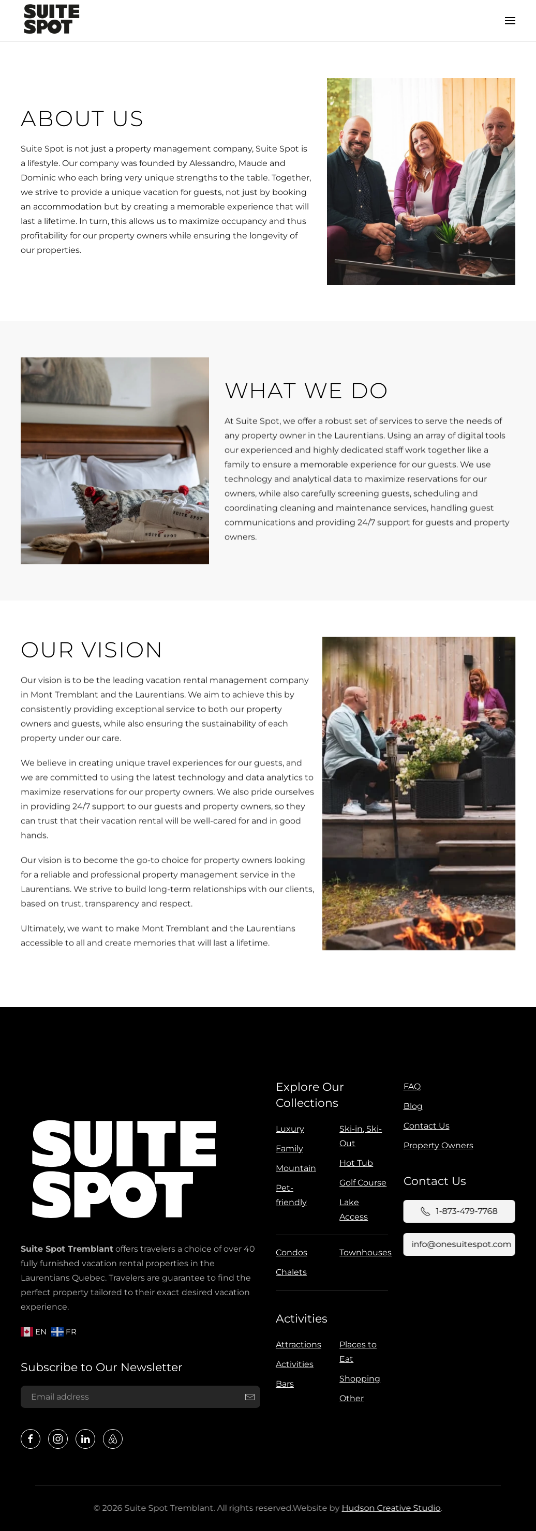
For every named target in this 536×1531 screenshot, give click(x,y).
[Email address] (138, 1397)
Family (287, 1148)
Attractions (295, 1344)
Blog (409, 1106)
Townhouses (363, 1252)
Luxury (288, 1129)
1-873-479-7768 (455, 1211)
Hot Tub (354, 1163)
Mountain (294, 1168)
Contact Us (423, 1126)
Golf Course (360, 1183)
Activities (299, 1319)
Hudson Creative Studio (387, 1508)
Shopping (356, 1379)
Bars (281, 1384)
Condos (289, 1252)
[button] (510, 20)
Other (348, 1398)
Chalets (289, 1272)
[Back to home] (52, 20)
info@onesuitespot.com (458, 1244)
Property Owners (435, 1145)
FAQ (408, 1086)
